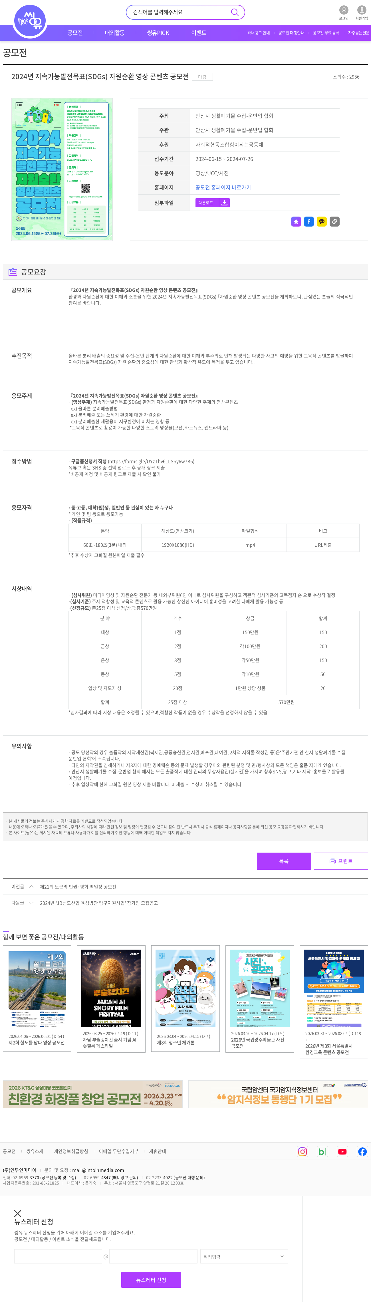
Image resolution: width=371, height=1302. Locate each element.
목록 (284, 861)
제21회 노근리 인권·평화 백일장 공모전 (78, 886)
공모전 (9, 1151)
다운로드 (205, 202)
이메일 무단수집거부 (118, 1151)
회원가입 (362, 12)
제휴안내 (157, 1151)
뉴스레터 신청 (151, 1280)
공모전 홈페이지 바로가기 (223, 187)
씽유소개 (34, 1151)
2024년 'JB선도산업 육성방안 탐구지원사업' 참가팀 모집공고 (99, 903)
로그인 (343, 12)
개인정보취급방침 (71, 1151)
